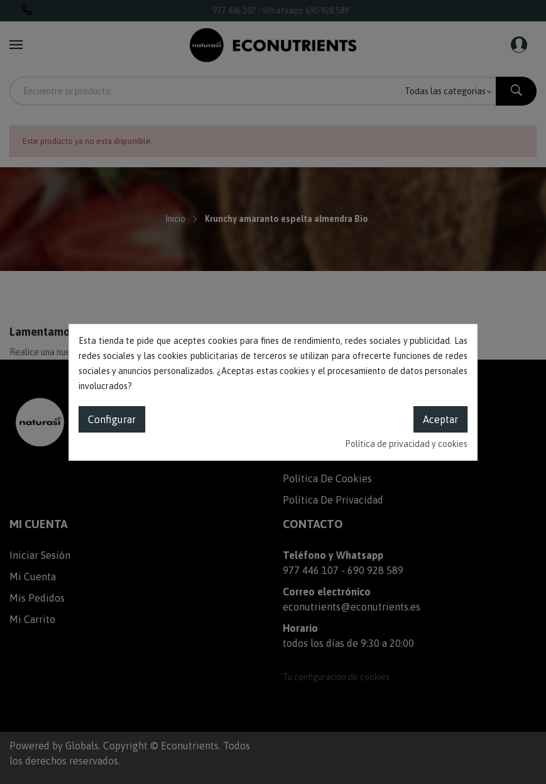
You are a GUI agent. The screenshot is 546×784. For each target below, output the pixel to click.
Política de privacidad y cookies (406, 444)
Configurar (112, 419)
